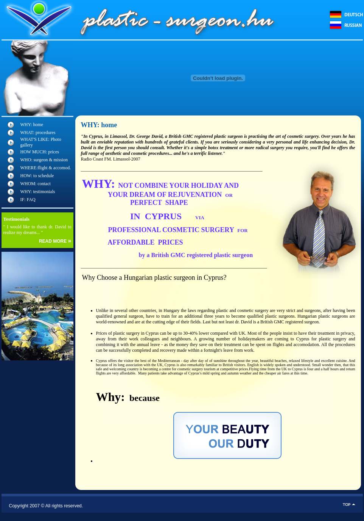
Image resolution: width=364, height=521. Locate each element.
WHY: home (32, 124)
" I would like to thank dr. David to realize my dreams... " (37, 229)
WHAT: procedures (38, 132)
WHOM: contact (35, 183)
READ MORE (55, 241)
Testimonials (16, 219)
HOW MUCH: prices (39, 151)
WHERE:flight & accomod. (45, 167)
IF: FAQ (28, 199)
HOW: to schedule (37, 175)
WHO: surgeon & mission (44, 159)
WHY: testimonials (37, 191)
